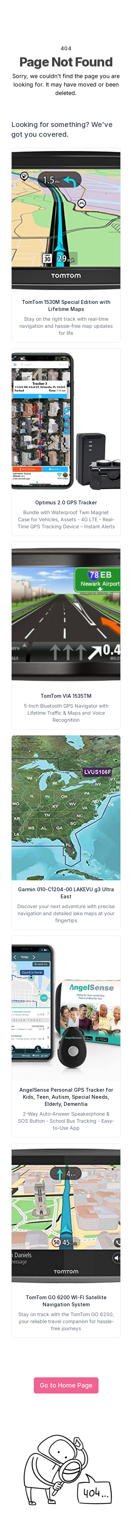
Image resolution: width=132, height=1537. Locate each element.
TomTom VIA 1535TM (66, 696)
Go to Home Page (66, 1385)
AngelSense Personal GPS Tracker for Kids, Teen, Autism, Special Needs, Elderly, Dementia (66, 1097)
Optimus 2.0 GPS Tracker (66, 502)
